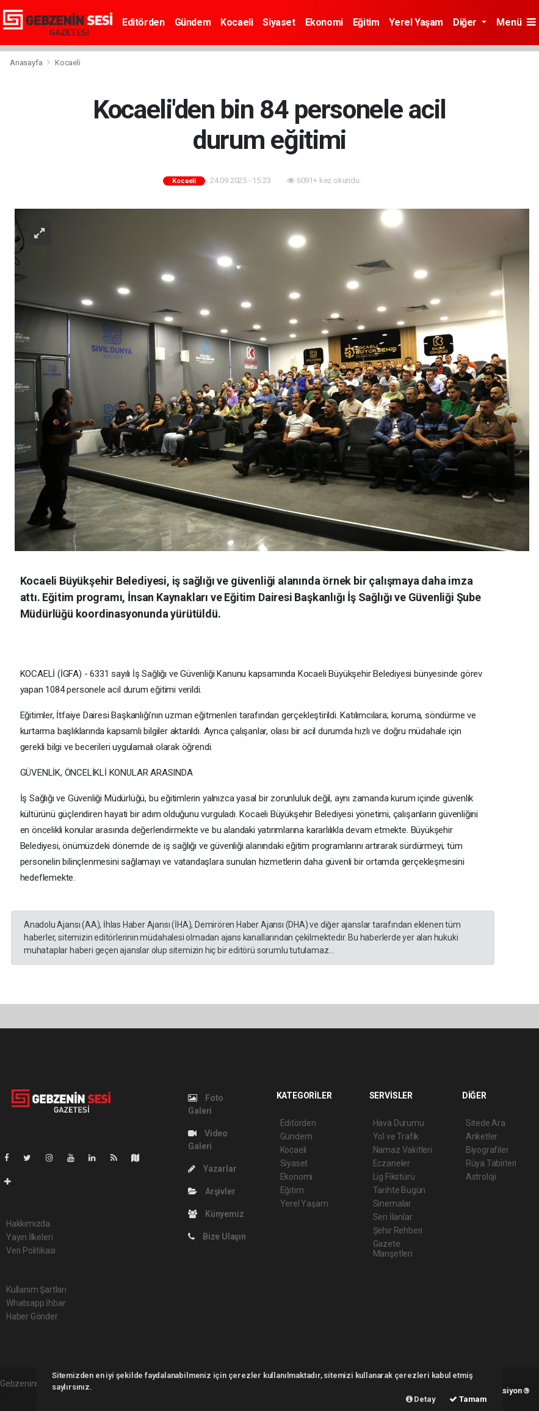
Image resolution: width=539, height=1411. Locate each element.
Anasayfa (27, 62)
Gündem (193, 22)
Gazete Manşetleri (393, 1248)
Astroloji (481, 1177)
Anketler (481, 1136)
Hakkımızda (28, 1224)
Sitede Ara (485, 1123)
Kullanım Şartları (36, 1289)
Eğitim (366, 22)
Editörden (143, 22)
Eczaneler (391, 1163)
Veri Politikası (31, 1250)
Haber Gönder (32, 1316)
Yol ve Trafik (396, 1136)
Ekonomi (324, 22)
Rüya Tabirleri (491, 1163)
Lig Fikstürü (394, 1177)
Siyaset (278, 22)
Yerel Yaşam (416, 22)
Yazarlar (212, 1169)
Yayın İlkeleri (29, 1237)
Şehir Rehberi (398, 1230)
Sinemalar (392, 1203)
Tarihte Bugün (399, 1190)
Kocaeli (236, 22)
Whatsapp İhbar (35, 1303)
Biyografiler (487, 1150)
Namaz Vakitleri (402, 1150)
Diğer (466, 22)
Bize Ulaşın (217, 1236)
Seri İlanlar (393, 1217)
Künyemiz (216, 1214)
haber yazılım (25, 1396)
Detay (421, 1399)
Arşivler (211, 1191)
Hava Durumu (398, 1123)
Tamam (468, 1399)
